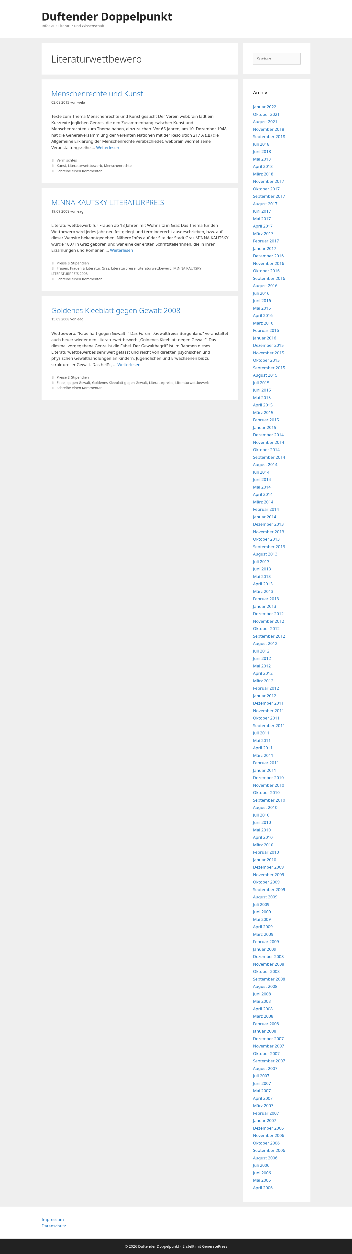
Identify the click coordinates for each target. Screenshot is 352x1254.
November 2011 (268, 710)
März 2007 (263, 1105)
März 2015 (263, 412)
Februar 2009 (266, 941)
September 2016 (269, 278)
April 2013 (263, 584)
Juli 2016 (261, 293)
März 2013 (263, 591)
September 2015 (269, 368)
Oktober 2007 (266, 1053)
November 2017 (268, 181)
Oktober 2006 (266, 1143)
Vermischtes (67, 160)
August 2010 (265, 807)
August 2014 (265, 464)
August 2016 (265, 285)
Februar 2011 (266, 762)
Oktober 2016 (266, 270)
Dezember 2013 (268, 524)
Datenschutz (54, 1226)
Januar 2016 (264, 338)
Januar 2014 (264, 517)
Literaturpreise (123, 268)
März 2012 (263, 681)
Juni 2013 (262, 569)
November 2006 (268, 1135)
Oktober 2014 (266, 449)
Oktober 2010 (266, 792)
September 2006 (269, 1150)
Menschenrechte (118, 165)
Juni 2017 (262, 211)
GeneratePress (214, 1246)
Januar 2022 (264, 106)
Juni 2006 (262, 1173)
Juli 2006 (261, 1165)
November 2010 (268, 785)
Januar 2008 (264, 1031)
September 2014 (269, 457)
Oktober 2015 (266, 360)
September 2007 (269, 1061)
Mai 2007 (262, 1090)
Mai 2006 (262, 1180)
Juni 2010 (262, 822)
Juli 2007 (261, 1076)
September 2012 (269, 636)
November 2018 (268, 129)
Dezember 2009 (268, 867)
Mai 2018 (262, 159)
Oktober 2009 (266, 882)
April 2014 (263, 494)
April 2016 (263, 315)
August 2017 (265, 204)
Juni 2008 (262, 994)
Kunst (61, 165)
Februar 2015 (266, 420)
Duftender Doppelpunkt (107, 16)
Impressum (53, 1219)
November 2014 (268, 442)
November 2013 (268, 531)
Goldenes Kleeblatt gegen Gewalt (119, 382)
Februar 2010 (266, 852)
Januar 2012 (264, 695)
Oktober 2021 (266, 114)
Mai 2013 (262, 576)
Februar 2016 (266, 330)
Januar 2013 (264, 606)
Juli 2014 (261, 472)
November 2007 (268, 1046)
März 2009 (263, 934)
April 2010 (263, 837)
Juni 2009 (262, 912)
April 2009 (263, 926)
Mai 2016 (262, 308)
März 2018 (263, 174)
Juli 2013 (261, 561)
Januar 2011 (264, 770)
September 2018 (269, 136)
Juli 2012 (261, 651)
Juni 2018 (262, 151)
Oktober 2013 (266, 539)
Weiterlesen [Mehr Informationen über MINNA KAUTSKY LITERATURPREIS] (121, 250)
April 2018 (263, 166)
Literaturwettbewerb (85, 165)
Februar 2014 (266, 509)
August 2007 (265, 1068)
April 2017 (263, 226)
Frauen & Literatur (85, 268)
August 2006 (265, 1158)
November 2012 (268, 621)
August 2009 (265, 897)
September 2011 (269, 725)
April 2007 (263, 1098)
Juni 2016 (262, 300)
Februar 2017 (266, 241)
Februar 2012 (266, 688)
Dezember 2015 (268, 345)
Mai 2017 (262, 218)
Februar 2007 (266, 1113)
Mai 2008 (262, 1001)
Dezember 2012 (268, 613)
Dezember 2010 (268, 777)
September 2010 (269, 800)
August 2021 (265, 121)
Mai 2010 (262, 830)
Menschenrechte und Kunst (97, 93)
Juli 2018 (261, 144)
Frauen (62, 268)
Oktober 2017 (266, 189)
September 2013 (269, 546)
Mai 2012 (262, 666)
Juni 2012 (262, 658)
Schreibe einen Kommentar (79, 171)
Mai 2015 (262, 397)
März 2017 (263, 233)
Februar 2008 (266, 1023)
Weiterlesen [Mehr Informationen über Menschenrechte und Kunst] (107, 147)
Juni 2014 (262, 479)
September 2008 (269, 979)
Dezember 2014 (268, 434)
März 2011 (263, 755)
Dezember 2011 (268, 703)
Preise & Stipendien (73, 263)
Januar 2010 (264, 859)
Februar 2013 (266, 598)
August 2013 (265, 554)
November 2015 (268, 353)
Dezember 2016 (268, 256)
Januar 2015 (264, 427)
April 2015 (263, 405)
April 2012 (263, 673)
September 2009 (269, 889)
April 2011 (263, 748)
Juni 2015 (262, 390)
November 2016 (268, 263)
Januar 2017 (264, 248)
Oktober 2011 (266, 718)
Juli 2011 (261, 733)
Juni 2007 (262, 1083)
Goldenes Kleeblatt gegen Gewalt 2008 (115, 310)
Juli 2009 (261, 904)
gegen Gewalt (78, 382)
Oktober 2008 (266, 971)
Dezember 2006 (268, 1128)
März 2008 (263, 1016)
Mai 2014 (262, 487)
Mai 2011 (262, 740)
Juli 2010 (261, 815)
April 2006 (263, 1187)
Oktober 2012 (266, 628)
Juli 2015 (261, 382)
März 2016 (263, 323)
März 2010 (263, 845)
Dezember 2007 (268, 1038)
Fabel (61, 382)
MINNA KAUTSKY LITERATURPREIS (107, 202)
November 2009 (268, 874)
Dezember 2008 (268, 956)
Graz (105, 268)
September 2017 (269, 196)
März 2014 (263, 502)
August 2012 (265, 643)
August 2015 (265, 375)
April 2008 (263, 1009)
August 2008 (265, 986)
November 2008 (268, 964)
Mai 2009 (262, 919)
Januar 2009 (264, 949)
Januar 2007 (264, 1120)
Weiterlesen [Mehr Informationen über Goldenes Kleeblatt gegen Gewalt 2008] (128, 364)
